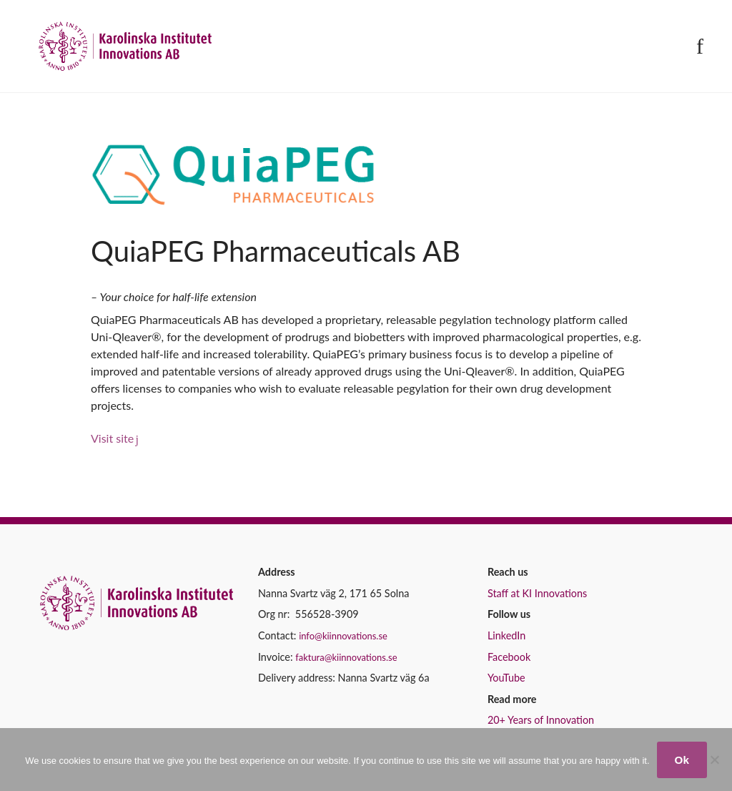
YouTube (506, 678)
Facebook (509, 657)
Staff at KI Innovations (537, 593)
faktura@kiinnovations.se (346, 657)
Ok (682, 760)
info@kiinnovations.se (343, 636)
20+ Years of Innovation (541, 720)
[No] (714, 759)
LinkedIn (506, 635)
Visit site (112, 438)
